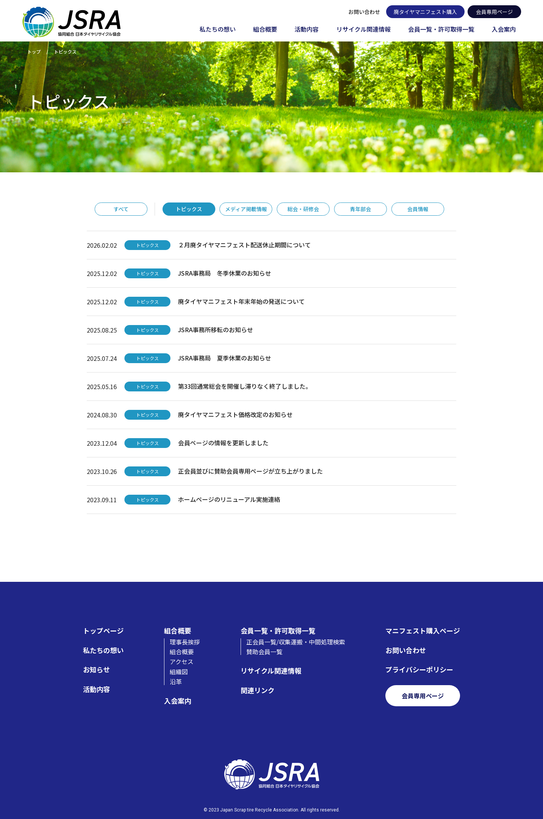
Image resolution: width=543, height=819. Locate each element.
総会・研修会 (303, 209)
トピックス (189, 209)
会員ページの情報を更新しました (223, 442)
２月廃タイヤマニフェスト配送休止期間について (244, 244)
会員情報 (417, 209)
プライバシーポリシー (419, 669)
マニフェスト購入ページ (422, 631)
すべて (121, 209)
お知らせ (96, 669)
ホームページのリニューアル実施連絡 (229, 499)
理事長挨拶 (185, 641)
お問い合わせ (364, 12)
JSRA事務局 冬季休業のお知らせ (224, 273)
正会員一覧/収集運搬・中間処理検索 (295, 641)
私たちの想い (217, 30)
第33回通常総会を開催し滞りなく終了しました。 (244, 386)
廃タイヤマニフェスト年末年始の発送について (241, 301)
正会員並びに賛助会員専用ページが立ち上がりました (250, 470)
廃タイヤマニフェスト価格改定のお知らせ (235, 414)
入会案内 (504, 30)
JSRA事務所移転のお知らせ (215, 329)
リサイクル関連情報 (363, 30)
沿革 (176, 681)
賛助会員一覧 (264, 651)
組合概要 (265, 30)
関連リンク (258, 690)
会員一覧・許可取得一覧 (441, 30)
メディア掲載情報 (246, 209)
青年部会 (360, 209)
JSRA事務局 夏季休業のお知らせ (224, 357)
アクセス (181, 661)
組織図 (179, 671)
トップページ (103, 631)
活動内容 (307, 30)
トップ (34, 51)
